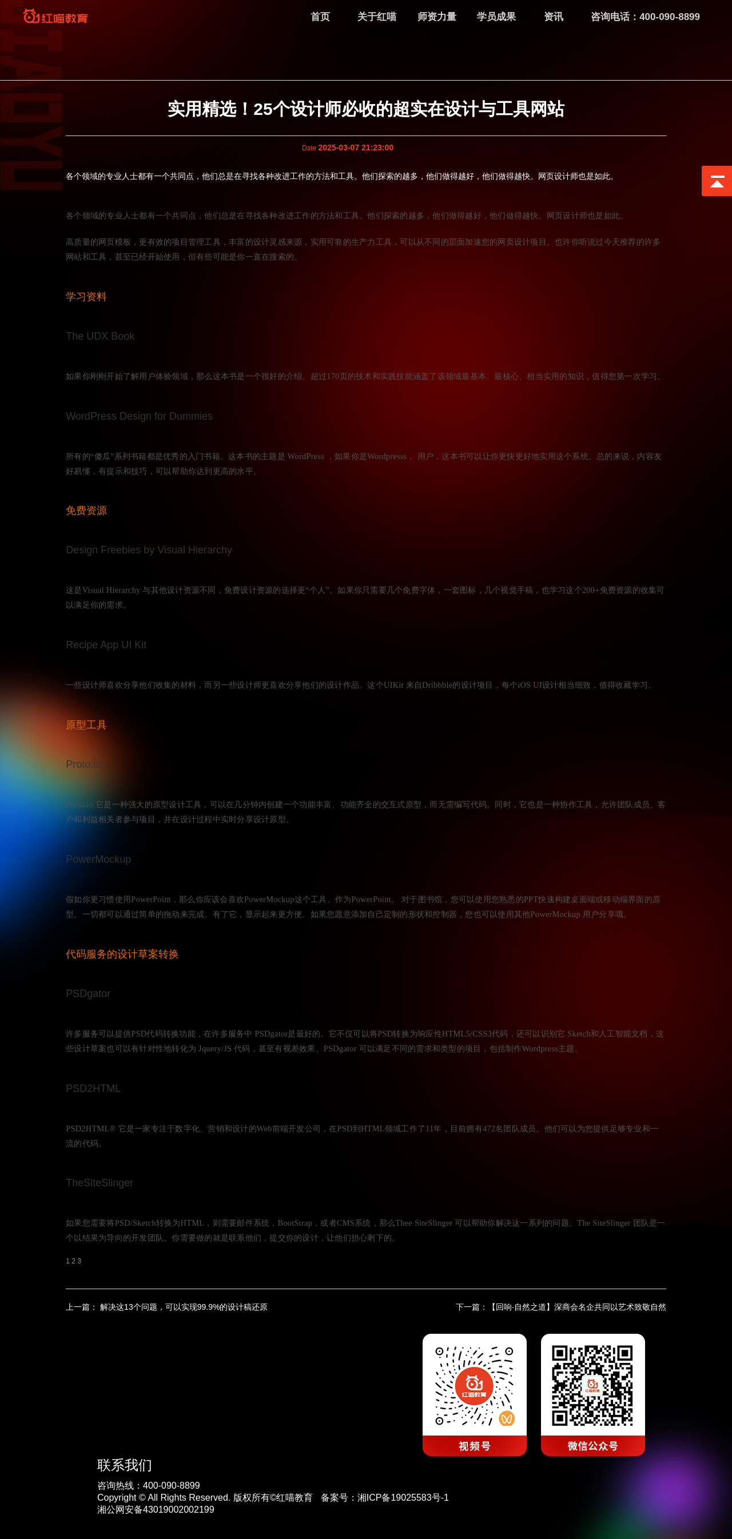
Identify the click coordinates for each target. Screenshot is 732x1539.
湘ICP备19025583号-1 (403, 1497)
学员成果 (496, 16)
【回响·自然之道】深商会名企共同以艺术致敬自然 (577, 1306)
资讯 (553, 16)
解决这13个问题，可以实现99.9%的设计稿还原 (183, 1306)
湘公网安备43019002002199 (155, 1509)
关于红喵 (376, 16)
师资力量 (436, 16)
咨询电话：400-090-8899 (645, 16)
